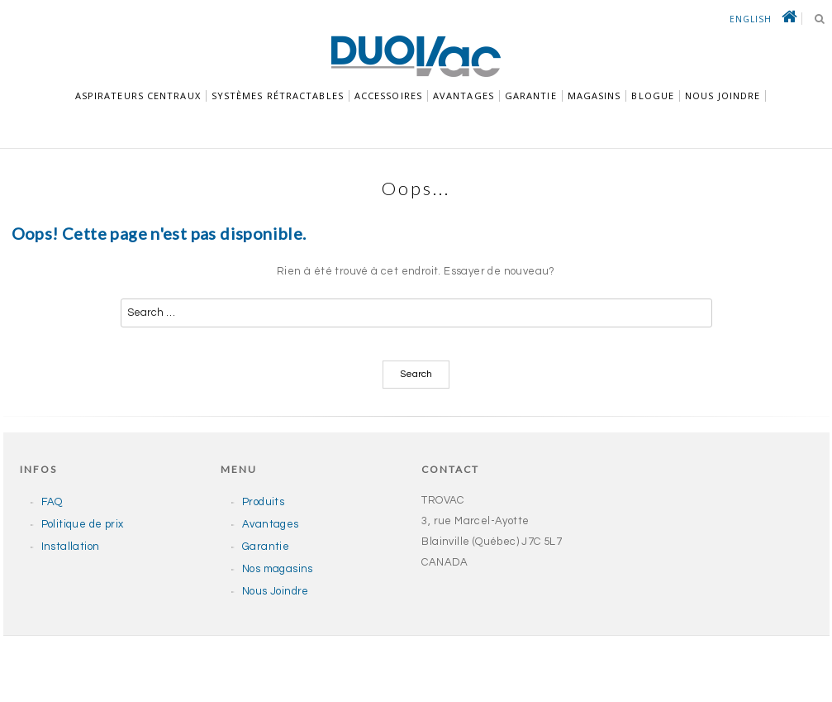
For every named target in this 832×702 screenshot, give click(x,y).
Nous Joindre (275, 591)
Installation (70, 546)
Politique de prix (82, 524)
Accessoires (388, 95)
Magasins (594, 95)
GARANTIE (531, 95)
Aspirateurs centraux (138, 95)
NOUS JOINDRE (722, 95)
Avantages (463, 95)
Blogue (652, 95)
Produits (263, 502)
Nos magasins (277, 569)
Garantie (265, 546)
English (751, 19)
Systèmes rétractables (278, 95)
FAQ (52, 502)
